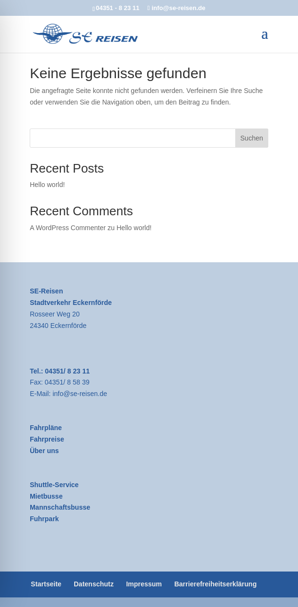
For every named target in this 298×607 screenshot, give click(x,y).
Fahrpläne (46, 428)
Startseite (46, 584)
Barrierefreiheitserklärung (215, 584)
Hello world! (47, 184)
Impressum (144, 584)
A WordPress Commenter (67, 228)
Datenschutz (94, 584)
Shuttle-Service (54, 485)
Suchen (252, 138)
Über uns (44, 451)
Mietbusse (46, 496)
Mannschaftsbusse (60, 507)
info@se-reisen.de (80, 393)
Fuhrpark (44, 519)
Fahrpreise (47, 439)
